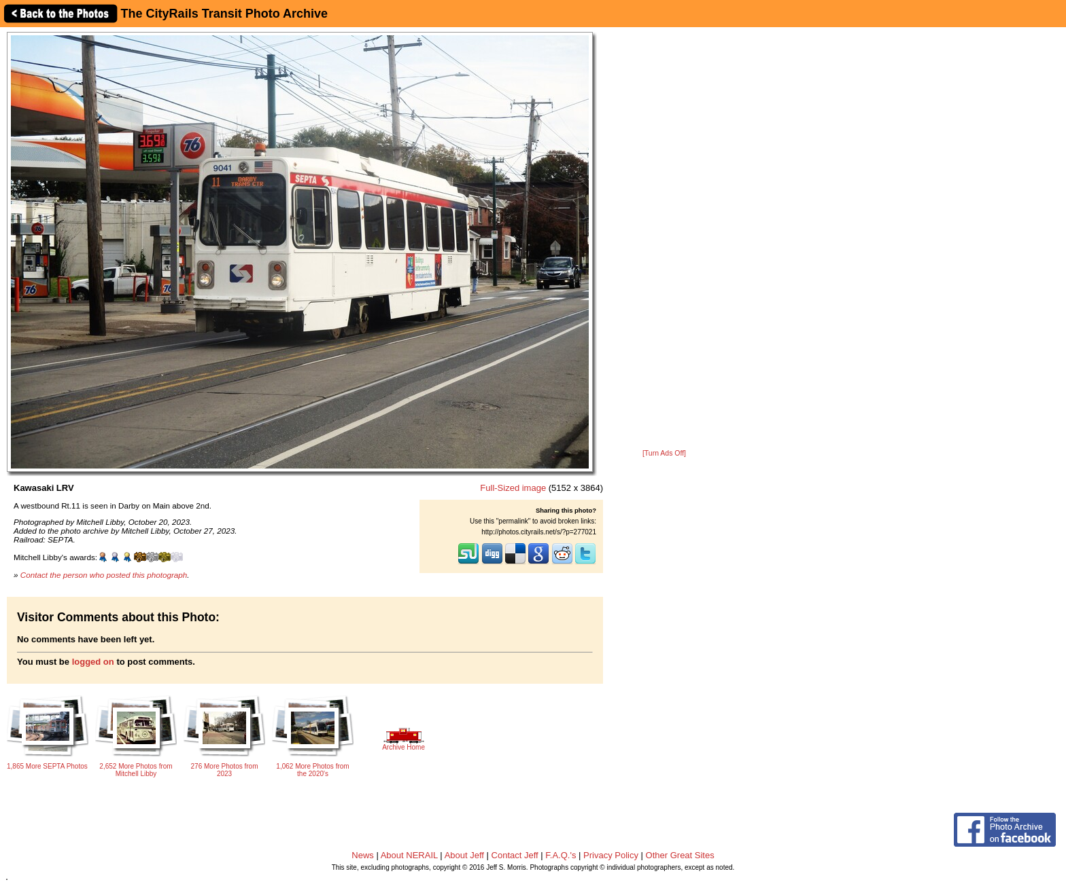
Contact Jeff (515, 855)
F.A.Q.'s (560, 855)
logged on (93, 662)
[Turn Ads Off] (664, 453)
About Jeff (464, 855)
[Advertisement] (664, 239)
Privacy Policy (610, 855)
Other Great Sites (680, 855)
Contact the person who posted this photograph (104, 574)
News (362, 855)
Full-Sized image (513, 488)
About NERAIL (409, 855)
